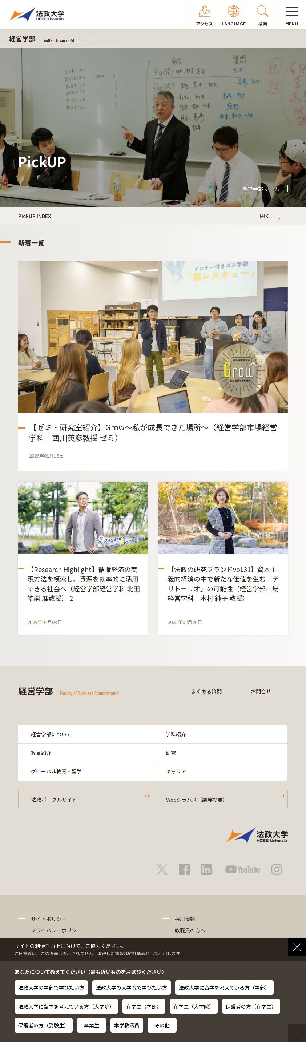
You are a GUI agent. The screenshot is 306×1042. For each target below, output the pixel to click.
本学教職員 (127, 1025)
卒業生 (91, 1025)
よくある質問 (206, 691)
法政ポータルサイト (54, 799)
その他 (162, 1025)
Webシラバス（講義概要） (197, 799)
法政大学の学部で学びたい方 (51, 987)
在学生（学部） (144, 1006)
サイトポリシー (49, 918)
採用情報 (185, 918)
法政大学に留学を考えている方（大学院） (66, 1006)
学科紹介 (176, 734)
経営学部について (51, 734)
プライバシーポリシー (56, 930)
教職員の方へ (190, 930)
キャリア (176, 771)
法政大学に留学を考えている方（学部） (224, 987)
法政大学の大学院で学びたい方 (131, 987)
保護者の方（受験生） (43, 1025)
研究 (171, 752)
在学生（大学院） (193, 1006)
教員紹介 (41, 752)
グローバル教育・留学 (56, 771)
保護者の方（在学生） (251, 1006)
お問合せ (261, 691)
